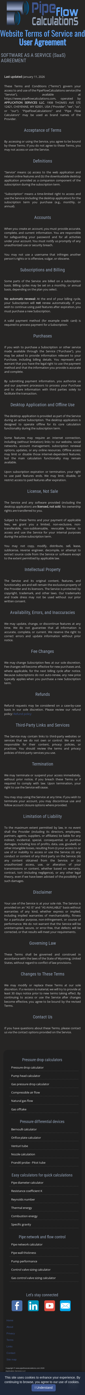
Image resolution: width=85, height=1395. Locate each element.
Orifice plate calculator (26, 1138)
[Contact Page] (66, 1305)
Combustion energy (24, 1216)
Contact (10, 1353)
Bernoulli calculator (24, 1129)
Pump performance (24, 1261)
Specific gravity (21, 1224)
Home (9, 1320)
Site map (11, 1359)
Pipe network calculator (26, 1244)
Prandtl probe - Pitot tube (28, 1163)
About (9, 1327)
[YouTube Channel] (51, 1305)
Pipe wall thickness (23, 1253)
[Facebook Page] (18, 1305)
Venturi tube (19, 1146)
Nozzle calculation (23, 1154)
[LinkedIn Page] (34, 1305)
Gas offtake (18, 1109)
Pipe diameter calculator (27, 1183)
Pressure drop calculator (27, 1067)
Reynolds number (23, 1199)
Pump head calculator (25, 1076)
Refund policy (22, 714)
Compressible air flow (25, 1092)
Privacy (10, 1333)
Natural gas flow (22, 1101)
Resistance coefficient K (26, 1191)
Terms (9, 1340)
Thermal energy (21, 1208)
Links (9, 1346)
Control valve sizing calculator (31, 1270)
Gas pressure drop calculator (30, 1084)
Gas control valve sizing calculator (33, 1278)
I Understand (44, 1387)
